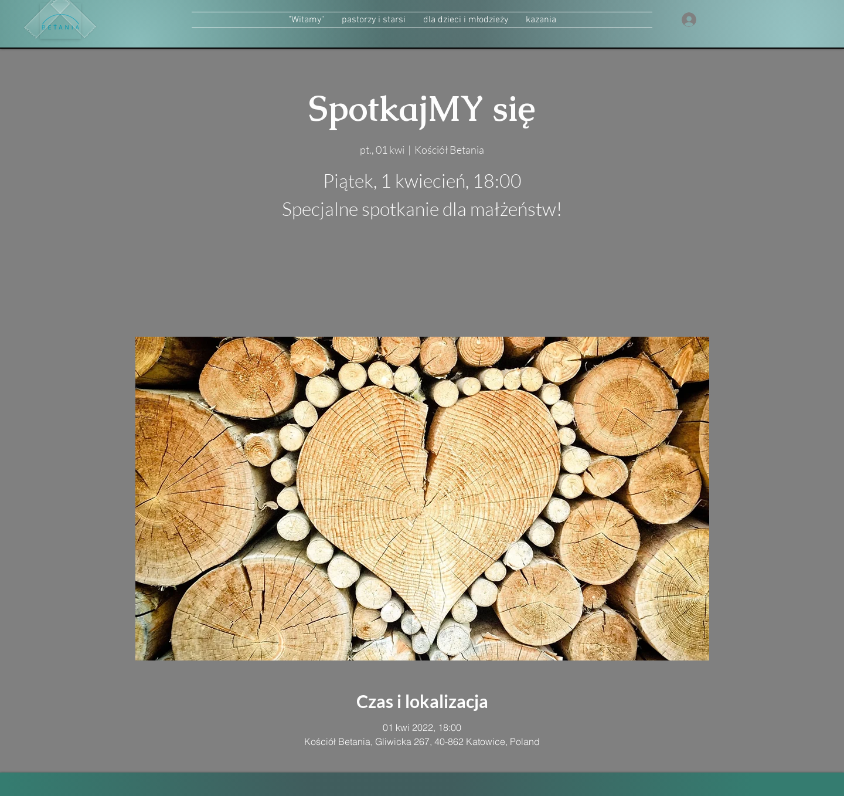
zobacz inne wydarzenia (422, 281)
